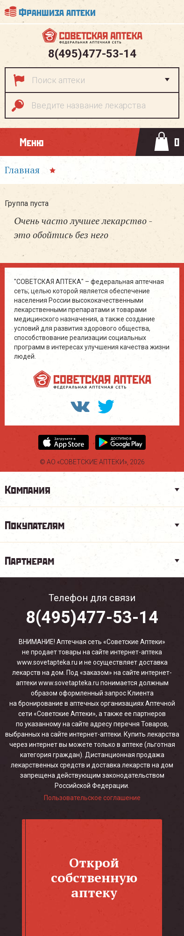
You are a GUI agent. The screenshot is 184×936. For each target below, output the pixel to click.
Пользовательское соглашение (92, 797)
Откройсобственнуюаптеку (94, 877)
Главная (22, 169)
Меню (31, 142)
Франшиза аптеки (57, 11)
